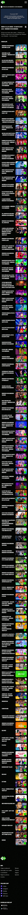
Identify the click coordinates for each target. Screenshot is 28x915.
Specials (17, 874)
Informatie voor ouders (6, 870)
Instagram (4, 888)
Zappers (17, 872)
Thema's (17, 870)
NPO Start (4, 896)
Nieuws (17, 868)
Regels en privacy (5, 874)
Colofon (3, 877)
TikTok (3, 886)
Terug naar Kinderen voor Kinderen (12, 7)
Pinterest (4, 893)
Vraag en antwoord (5, 868)
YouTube (4, 891)
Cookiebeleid (4, 872)
